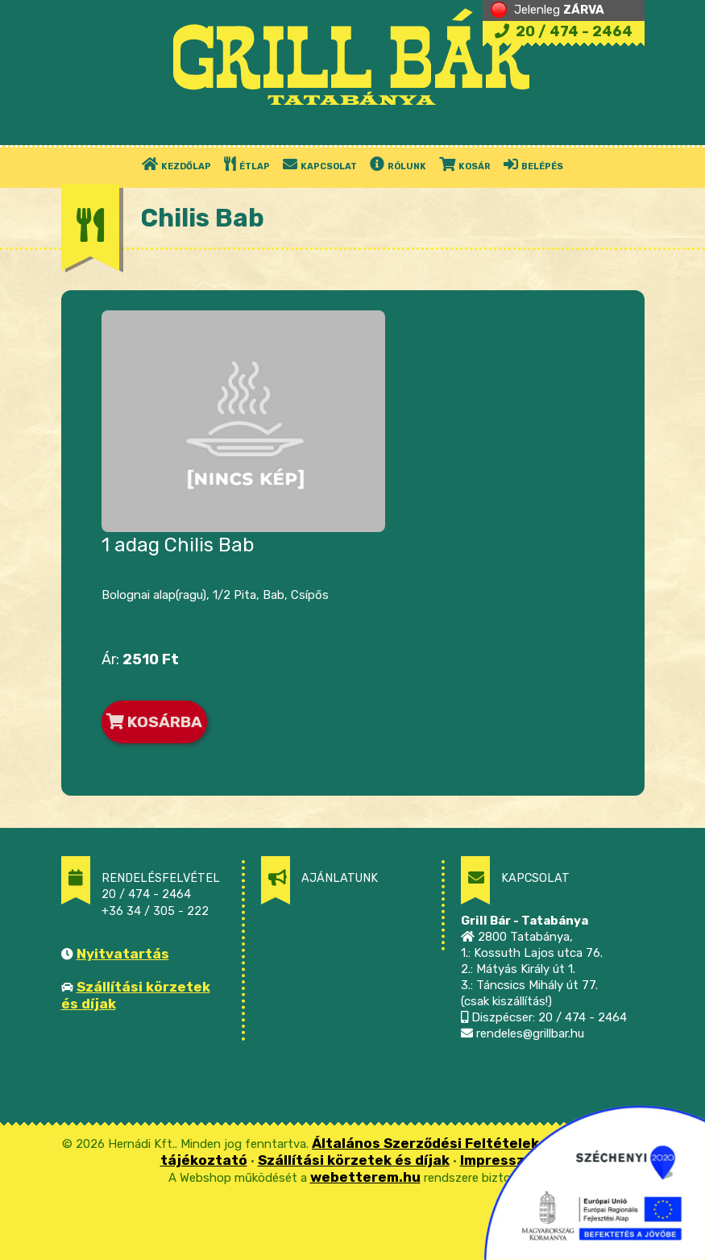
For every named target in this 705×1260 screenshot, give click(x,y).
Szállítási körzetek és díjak (354, 1160)
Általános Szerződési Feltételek (425, 1143)
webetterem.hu (365, 1177)
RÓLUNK (398, 164)
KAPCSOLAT (320, 164)
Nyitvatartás (123, 954)
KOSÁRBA (154, 722)
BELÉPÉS (533, 164)
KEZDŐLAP (176, 164)
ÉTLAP (247, 164)
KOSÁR (465, 164)
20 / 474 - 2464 (563, 31)
